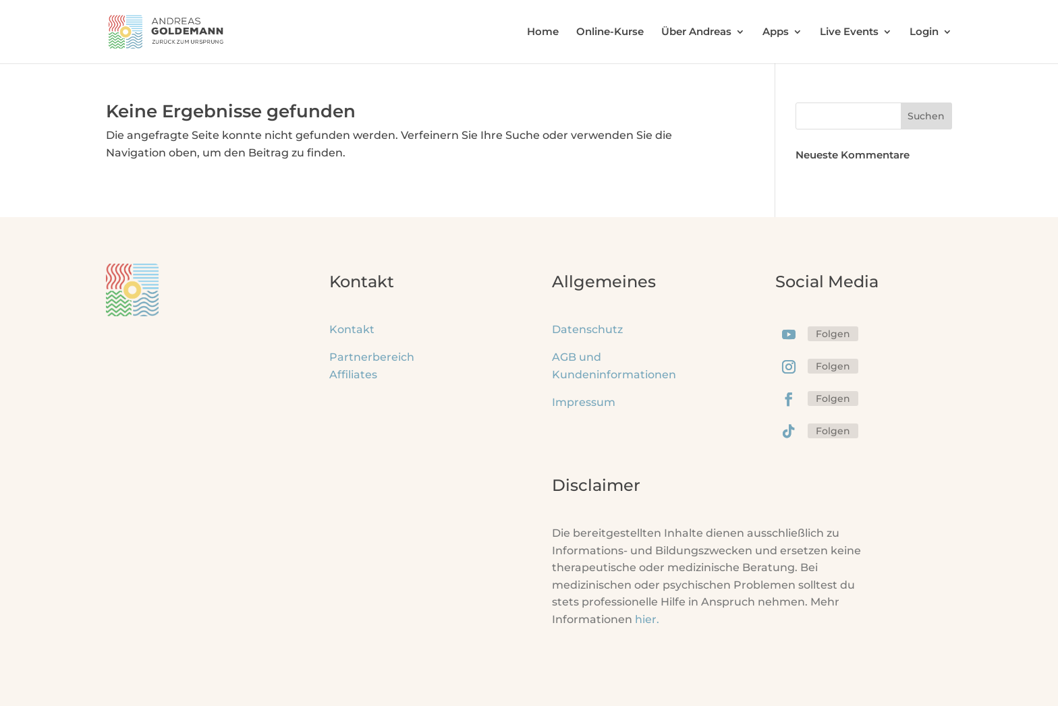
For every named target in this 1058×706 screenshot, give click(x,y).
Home (543, 32)
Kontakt (351, 329)
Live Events (849, 32)
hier (647, 619)
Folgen (833, 334)
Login (924, 32)
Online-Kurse (610, 32)
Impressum (583, 402)
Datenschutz (587, 329)
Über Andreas (696, 32)
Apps (775, 32)
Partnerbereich (371, 357)
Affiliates (353, 374)
